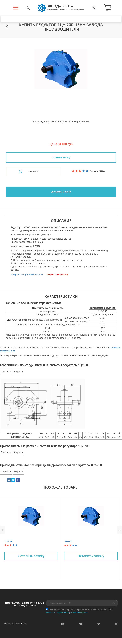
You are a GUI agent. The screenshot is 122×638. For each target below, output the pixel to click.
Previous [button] (2, 530)
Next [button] (119, 530)
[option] (61, 69)
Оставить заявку (61, 157)
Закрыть (18, 371)
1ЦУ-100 (8, 541)
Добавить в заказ (61, 191)
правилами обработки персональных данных (67, 612)
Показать (6, 371)
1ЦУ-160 (68, 541)
